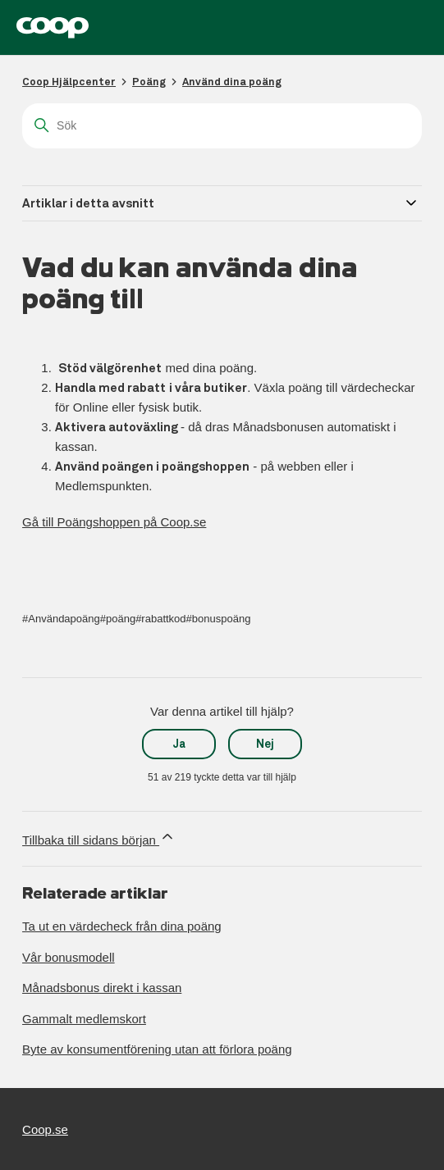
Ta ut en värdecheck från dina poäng (122, 926)
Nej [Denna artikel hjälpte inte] (265, 743)
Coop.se (45, 1129)
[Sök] (222, 125)
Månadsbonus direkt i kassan (101, 988)
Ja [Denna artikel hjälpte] (179, 743)
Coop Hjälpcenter (69, 82)
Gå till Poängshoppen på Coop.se (114, 522)
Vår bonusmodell (68, 957)
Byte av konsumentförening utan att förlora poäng (157, 1049)
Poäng (149, 82)
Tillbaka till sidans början (99, 837)
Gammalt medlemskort (84, 1019)
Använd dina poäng (232, 82)
